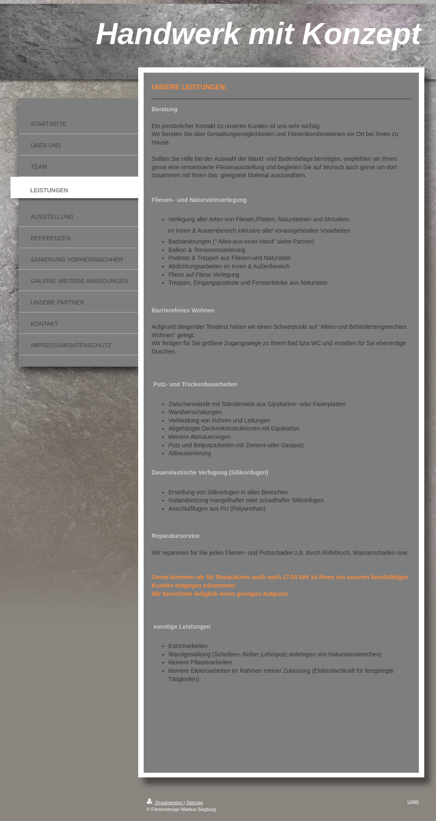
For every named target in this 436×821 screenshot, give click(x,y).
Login (413, 801)
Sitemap (194, 802)
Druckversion (165, 802)
